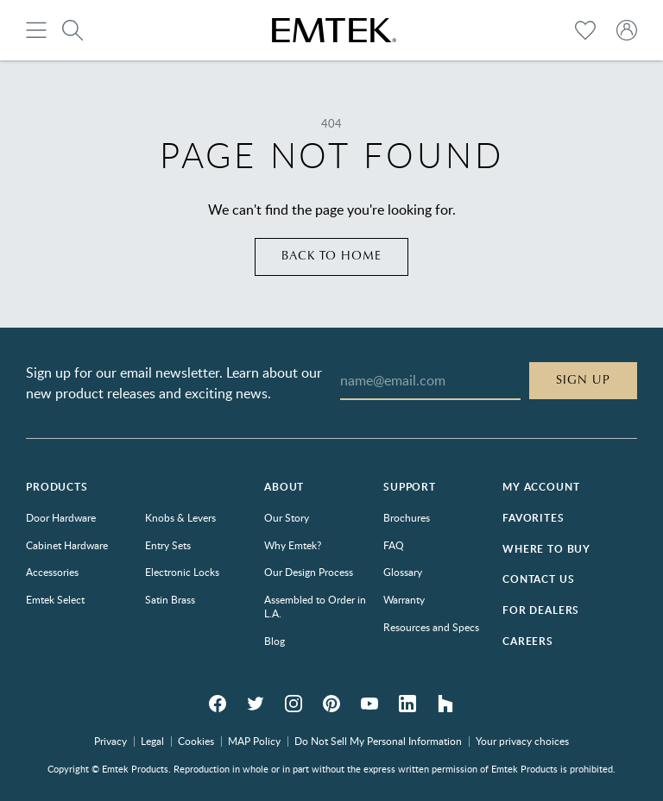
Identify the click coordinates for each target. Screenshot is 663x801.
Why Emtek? (292, 545)
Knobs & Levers (180, 517)
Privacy (110, 741)
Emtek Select (55, 599)
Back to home (331, 256)
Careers (527, 641)
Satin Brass (170, 599)
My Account (540, 486)
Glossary (402, 572)
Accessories (52, 572)
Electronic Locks (182, 572)
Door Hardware (61, 517)
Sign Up (583, 380)
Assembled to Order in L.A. (315, 606)
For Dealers (540, 610)
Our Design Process (308, 572)
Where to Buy (546, 548)
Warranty (404, 599)
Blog (274, 641)
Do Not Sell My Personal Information (378, 741)
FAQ (393, 545)
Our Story (286, 517)
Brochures (406, 517)
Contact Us (538, 579)
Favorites (533, 517)
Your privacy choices (522, 741)
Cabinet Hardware (67, 545)
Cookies (196, 741)
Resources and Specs (431, 627)
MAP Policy (254, 741)
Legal (152, 741)
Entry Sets (168, 545)
